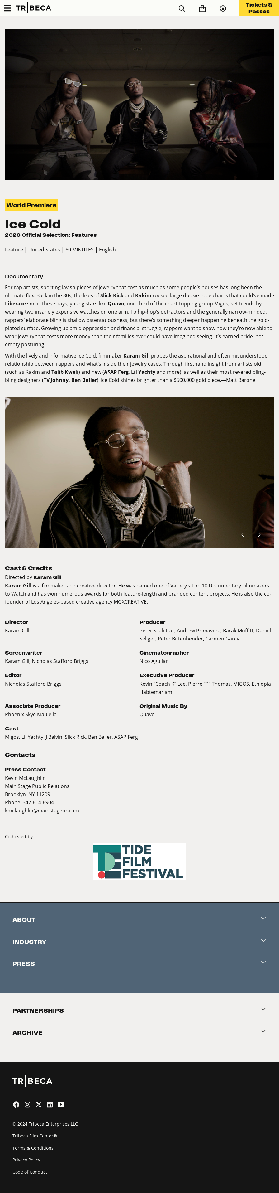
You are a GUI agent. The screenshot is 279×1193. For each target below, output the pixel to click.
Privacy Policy (26, 1160)
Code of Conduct (29, 1172)
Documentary (24, 276)
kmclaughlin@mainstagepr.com (42, 810)
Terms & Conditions (33, 1148)
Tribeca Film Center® (34, 1136)
